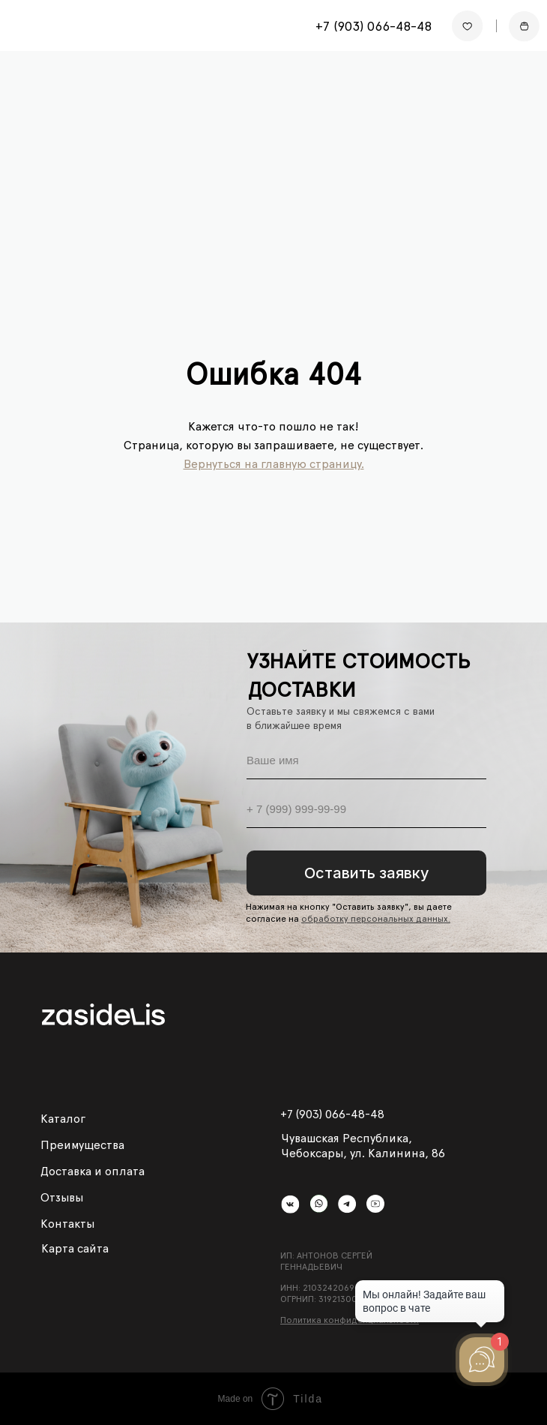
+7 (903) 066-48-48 (373, 26)
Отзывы (61, 1197)
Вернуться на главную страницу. (274, 464)
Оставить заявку (366, 873)
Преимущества (82, 1145)
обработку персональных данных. (375, 919)
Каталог (62, 1119)
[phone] (366, 809)
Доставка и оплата (92, 1171)
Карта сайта (75, 1248)
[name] (366, 760)
